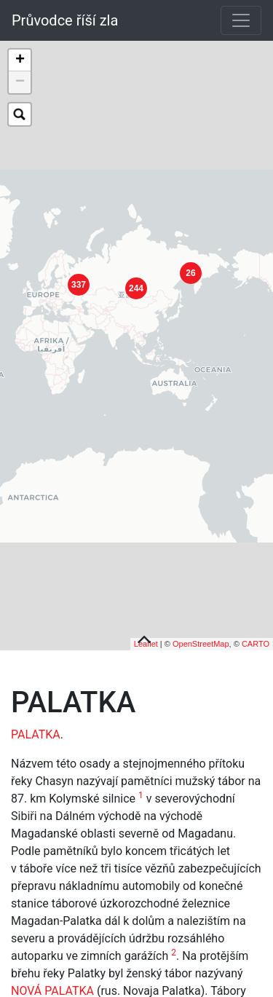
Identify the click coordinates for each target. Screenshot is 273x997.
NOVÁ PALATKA (52, 962)
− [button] (20, 82)
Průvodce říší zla (65, 20)
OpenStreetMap (201, 614)
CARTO (255, 614)
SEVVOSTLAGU (95, 979)
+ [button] (20, 60)
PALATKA (35, 705)
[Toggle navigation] (241, 20)
